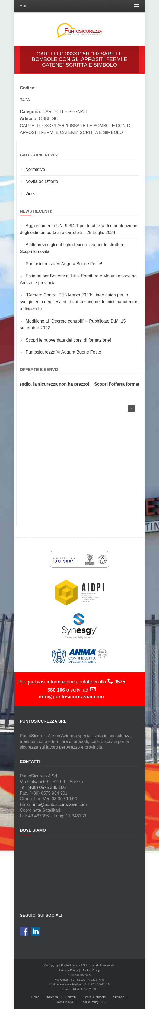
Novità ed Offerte (41, 181)
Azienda (52, 997)
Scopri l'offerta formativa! (123, 384)
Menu (79, 6)
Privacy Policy (68, 970)
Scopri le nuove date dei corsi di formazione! (68, 340)
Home (35, 997)
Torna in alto (65, 1002)
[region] (79, 458)
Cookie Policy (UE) (93, 1002)
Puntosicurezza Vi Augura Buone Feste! (64, 263)
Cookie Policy (91, 970)
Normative (35, 169)
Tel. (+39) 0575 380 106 (43, 787)
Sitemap (118, 997)
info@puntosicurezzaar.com (60, 804)
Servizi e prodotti (94, 997)
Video (30, 193)
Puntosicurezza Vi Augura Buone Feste (63, 352)
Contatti (70, 997)
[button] (131, 408)
